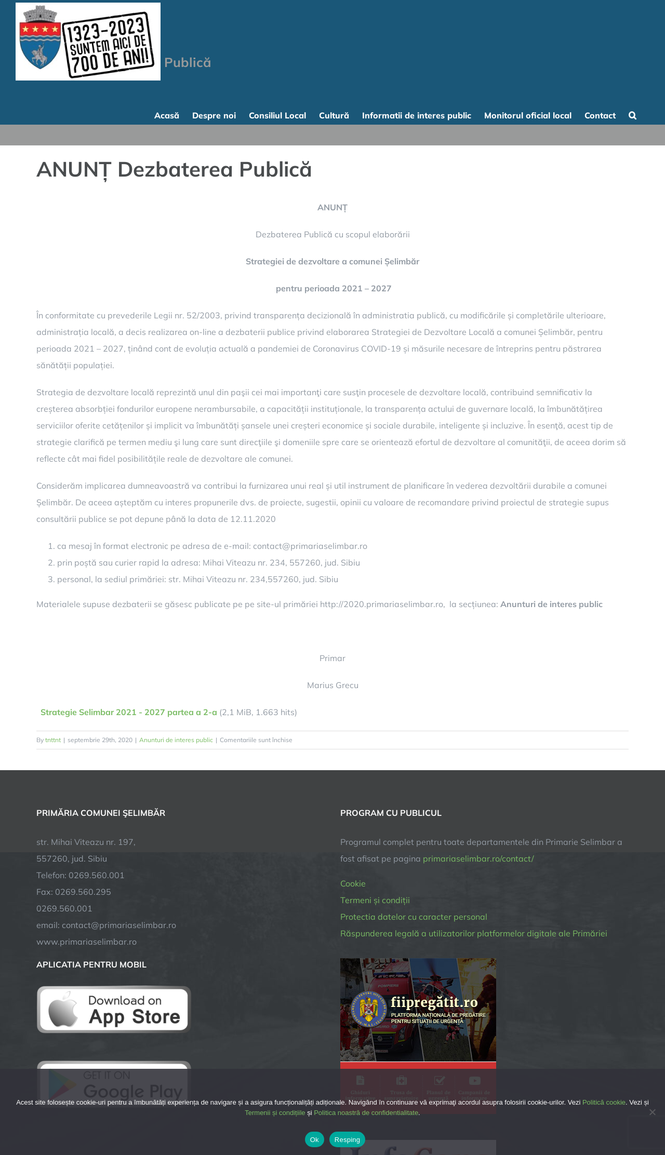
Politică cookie (604, 1102)
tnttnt (53, 740)
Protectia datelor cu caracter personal (413, 916)
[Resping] (652, 1112)
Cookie (353, 883)
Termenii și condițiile (275, 1113)
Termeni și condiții (375, 900)
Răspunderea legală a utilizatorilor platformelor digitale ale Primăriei (473, 933)
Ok (314, 1140)
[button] (632, 114)
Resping (347, 1140)
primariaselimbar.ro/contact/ (478, 858)
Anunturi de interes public (176, 740)
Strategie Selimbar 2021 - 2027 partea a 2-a (129, 712)
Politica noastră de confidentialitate (366, 1113)
